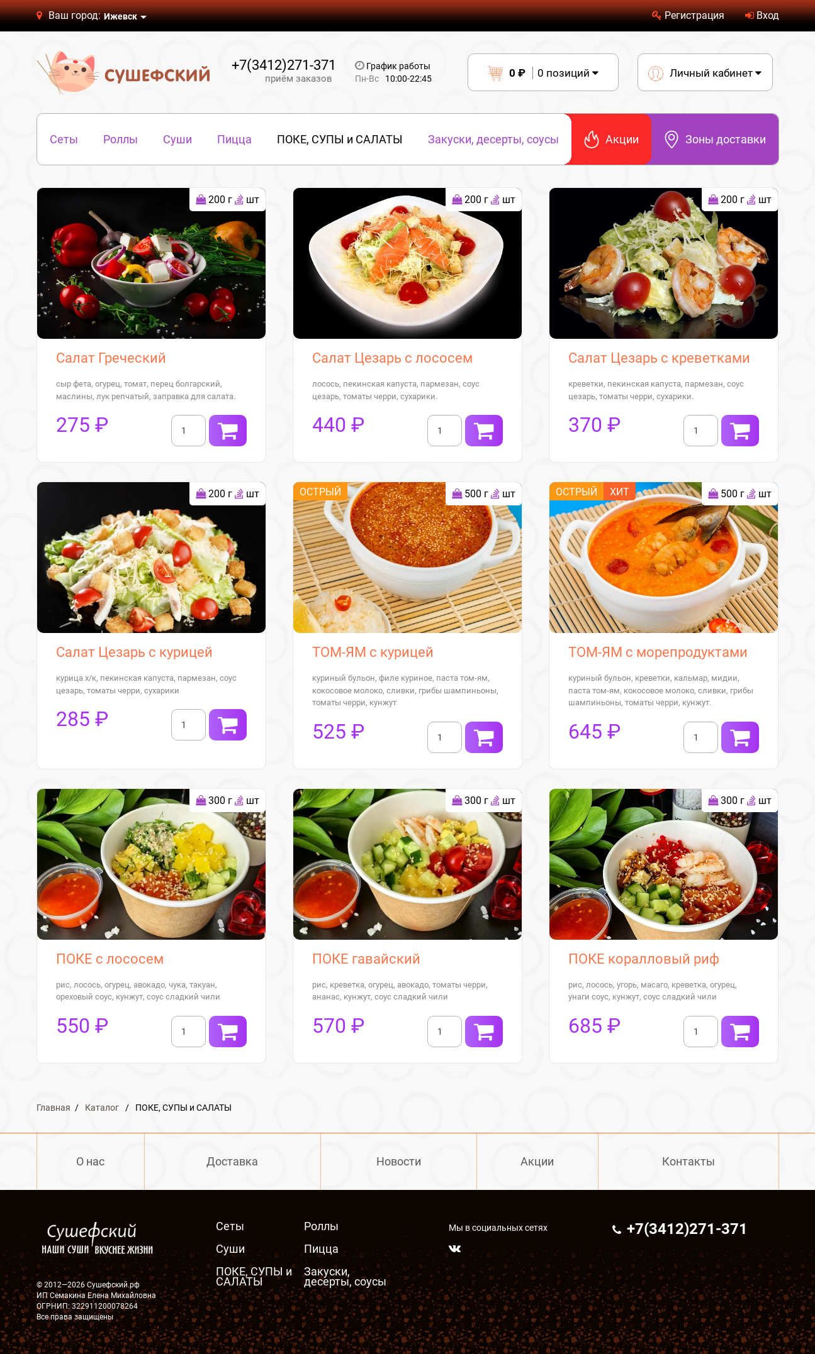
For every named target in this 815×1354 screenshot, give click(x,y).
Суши (177, 139)
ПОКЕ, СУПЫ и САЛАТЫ (340, 139)
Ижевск (120, 16)
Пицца (234, 139)
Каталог (102, 1108)
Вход (762, 15)
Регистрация (688, 15)
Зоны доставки (715, 139)
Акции (611, 139)
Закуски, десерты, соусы (493, 139)
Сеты (64, 139)
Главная (53, 1108)
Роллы (120, 139)
